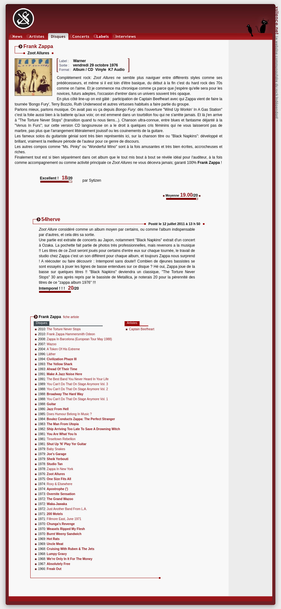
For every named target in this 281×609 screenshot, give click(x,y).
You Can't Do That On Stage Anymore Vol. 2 (77, 389)
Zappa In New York (60, 469)
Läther (51, 354)
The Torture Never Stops (64, 329)
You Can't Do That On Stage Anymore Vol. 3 (77, 384)
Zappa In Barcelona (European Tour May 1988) (79, 339)
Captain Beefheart (141, 329)
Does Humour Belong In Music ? (69, 414)
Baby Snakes (56, 449)
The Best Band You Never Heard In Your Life (78, 379)
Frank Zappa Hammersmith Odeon (71, 334)
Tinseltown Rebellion (61, 439)
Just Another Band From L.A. (67, 509)
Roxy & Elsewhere (59, 484)
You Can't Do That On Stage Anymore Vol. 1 (77, 399)
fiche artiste (71, 317)
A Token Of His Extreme (63, 349)
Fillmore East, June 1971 (64, 519)
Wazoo (52, 344)
